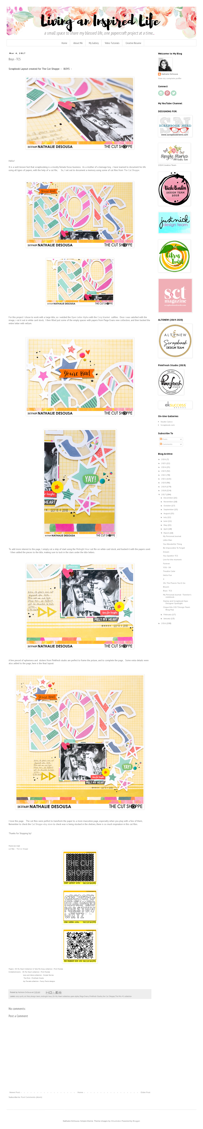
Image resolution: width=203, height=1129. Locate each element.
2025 (163, 463)
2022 (163, 475)
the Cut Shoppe (109, 996)
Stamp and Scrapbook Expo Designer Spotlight (175, 602)
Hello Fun (167, 575)
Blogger (136, 1121)
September (169, 509)
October (167, 505)
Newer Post (14, 1092)
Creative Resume (133, 43)
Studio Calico (167, 421)
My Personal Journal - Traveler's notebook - (177, 595)
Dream (166, 552)
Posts (163, 439)
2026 (163, 459)
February (168, 614)
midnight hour (46, 996)
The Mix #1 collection (123, 996)
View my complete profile (169, 78)
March (167, 533)
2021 (163, 479)
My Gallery (94, 43)
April (166, 529)
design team (35, 996)
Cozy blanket (104, 317)
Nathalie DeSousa (169, 74)
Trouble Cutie (169, 571)
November (169, 501)
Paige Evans (84, 996)
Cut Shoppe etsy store (42, 824)
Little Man (167, 540)
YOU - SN (167, 567)
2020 (163, 482)
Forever (166, 563)
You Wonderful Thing (172, 544)
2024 (163, 467)
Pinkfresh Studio (95, 996)
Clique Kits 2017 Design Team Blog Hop (176, 608)
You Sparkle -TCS (170, 555)
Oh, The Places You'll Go (174, 583)
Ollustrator (116, 1121)
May (166, 525)
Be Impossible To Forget (174, 548)
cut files (27, 996)
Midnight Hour (83, 549)
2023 (163, 471)
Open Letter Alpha (80, 317)
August (167, 513)
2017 (163, 494)
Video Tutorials (112, 43)
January (167, 618)
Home (64, 43)
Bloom (166, 587)
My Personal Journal (172, 536)
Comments (166, 444)
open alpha (75, 996)
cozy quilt (19, 996)
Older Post (145, 1092)
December (169, 497)
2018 (163, 490)
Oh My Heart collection (61, 996)
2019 (163, 486)
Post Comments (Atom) (31, 1097)
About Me (78, 43)
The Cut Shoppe (131, 170)
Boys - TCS (167, 590)
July (165, 517)
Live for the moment (172, 559)
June (166, 521)
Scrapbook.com (168, 425)
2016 (163, 623)
